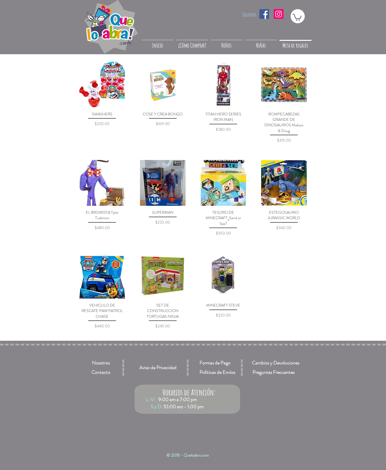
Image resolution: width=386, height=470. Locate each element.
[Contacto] (101, 372)
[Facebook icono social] (264, 14)
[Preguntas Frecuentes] (273, 372)
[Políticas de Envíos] (217, 372)
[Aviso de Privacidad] (158, 367)
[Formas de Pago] (215, 363)
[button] (297, 17)
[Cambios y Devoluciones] (275, 363)
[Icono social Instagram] (278, 14)
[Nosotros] (101, 363)
